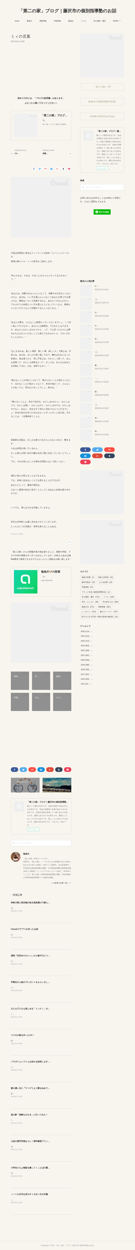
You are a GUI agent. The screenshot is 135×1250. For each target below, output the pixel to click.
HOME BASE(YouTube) (102, 116)
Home (27, 21)
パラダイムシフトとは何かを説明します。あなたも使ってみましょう (43, 1061)
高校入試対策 (105, 577)
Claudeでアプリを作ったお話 (24, 929)
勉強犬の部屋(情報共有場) (102, 101)
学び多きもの (110, 602)
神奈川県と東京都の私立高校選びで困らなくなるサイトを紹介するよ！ (44, 902)
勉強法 (80, 21)
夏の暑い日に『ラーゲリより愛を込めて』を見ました (35, 1088)
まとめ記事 (105, 582)
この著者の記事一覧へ (61, 883)
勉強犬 (26, 854)
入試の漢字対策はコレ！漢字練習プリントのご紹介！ (35, 1141)
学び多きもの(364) (17, 534)
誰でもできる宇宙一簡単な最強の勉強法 (100, 617)
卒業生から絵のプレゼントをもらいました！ (31, 982)
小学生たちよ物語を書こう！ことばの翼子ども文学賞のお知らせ (40, 1168)
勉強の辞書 (88, 577)
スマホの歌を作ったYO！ (22, 1035)
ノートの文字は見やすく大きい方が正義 (29, 1194)
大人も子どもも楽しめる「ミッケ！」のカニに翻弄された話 (38, 1008)
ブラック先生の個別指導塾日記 (96, 592)
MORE (106, 21)
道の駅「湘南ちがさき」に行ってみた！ (29, 1114)
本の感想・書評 (90, 597)
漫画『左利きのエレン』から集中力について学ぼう (34, 955)
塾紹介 (39, 21)
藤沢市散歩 (88, 582)
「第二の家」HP (102, 87)
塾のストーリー (109, 612)
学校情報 (67, 21)
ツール (93, 21)
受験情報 (52, 21)
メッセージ (89, 612)
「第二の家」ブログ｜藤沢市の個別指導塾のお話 (67, 10)
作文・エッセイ (90, 602)
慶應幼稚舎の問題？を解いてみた (108, 365)
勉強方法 (88, 607)
